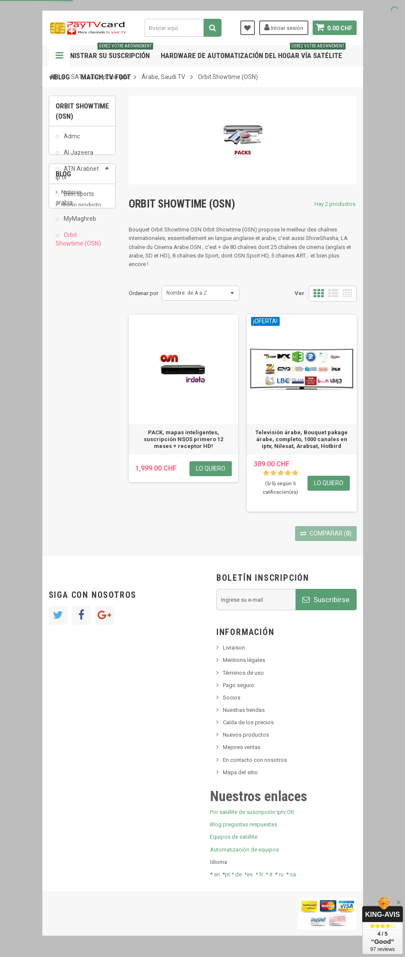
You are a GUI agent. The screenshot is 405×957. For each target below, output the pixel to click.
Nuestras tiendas (244, 710)
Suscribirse (325, 599)
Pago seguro (238, 685)
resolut (69, 378)
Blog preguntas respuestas (243, 824)
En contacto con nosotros (255, 760)
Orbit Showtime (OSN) (78, 244)
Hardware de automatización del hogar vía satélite (253, 52)
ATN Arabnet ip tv (77, 177)
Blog (62, 77)
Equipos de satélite (233, 837)
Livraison (234, 647)
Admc (71, 141)
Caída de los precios (248, 722)
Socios (231, 697)
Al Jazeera (77, 157)
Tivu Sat (70, 365)
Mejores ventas (241, 747)
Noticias (71, 304)
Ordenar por (143, 293)
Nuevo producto (81, 318)
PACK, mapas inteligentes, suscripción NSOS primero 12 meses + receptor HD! (183, 439)
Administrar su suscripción (103, 52)
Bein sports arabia (75, 203)
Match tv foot (106, 77)
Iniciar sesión (283, 27)
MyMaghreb (79, 223)
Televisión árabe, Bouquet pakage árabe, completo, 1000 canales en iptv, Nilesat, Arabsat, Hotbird (301, 439)
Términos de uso (243, 673)
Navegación (59, 55)
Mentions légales (244, 660)
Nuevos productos (246, 735)
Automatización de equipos (244, 849)
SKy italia (72, 331)
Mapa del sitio (240, 772)
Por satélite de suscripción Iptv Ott (252, 812)
